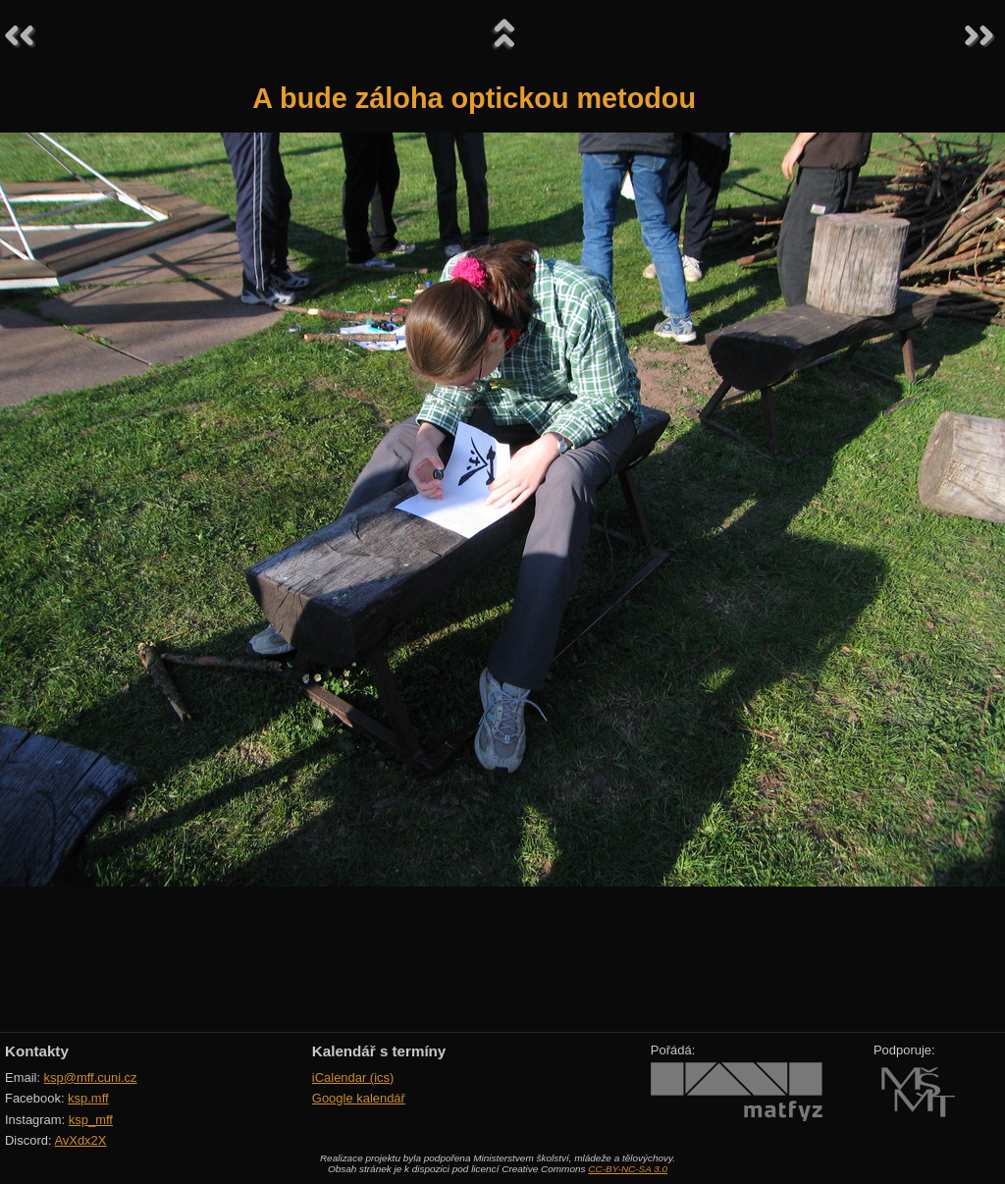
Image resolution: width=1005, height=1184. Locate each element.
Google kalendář (358, 1098)
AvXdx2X (80, 1140)
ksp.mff (88, 1098)
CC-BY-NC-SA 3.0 (627, 1168)
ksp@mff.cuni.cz (90, 1077)
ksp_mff (91, 1119)
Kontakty (37, 1051)
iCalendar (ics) (353, 1077)
